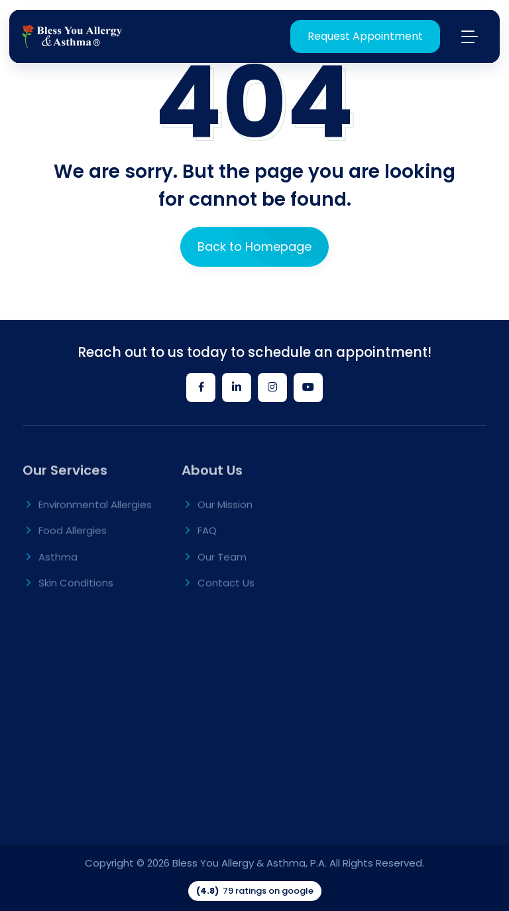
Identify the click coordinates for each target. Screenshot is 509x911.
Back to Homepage (254, 246)
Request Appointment (365, 36)
